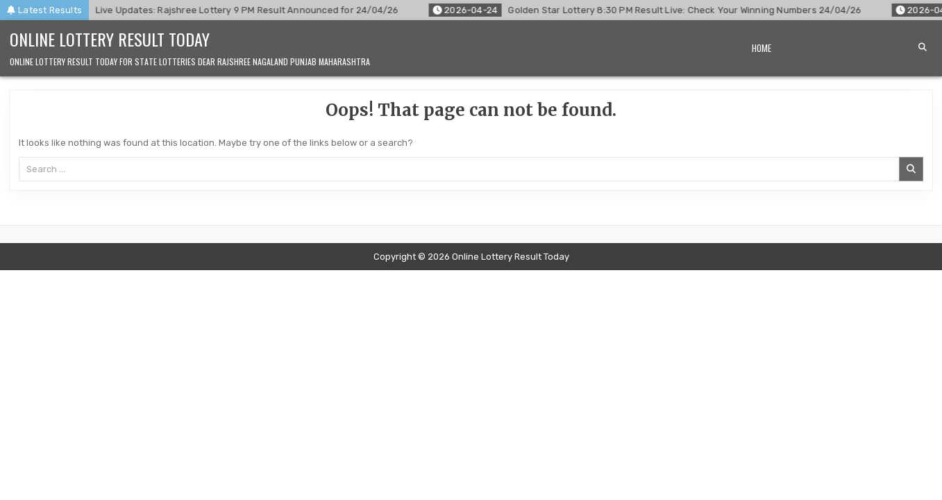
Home (761, 48)
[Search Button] (923, 47)
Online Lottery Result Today (110, 38)
